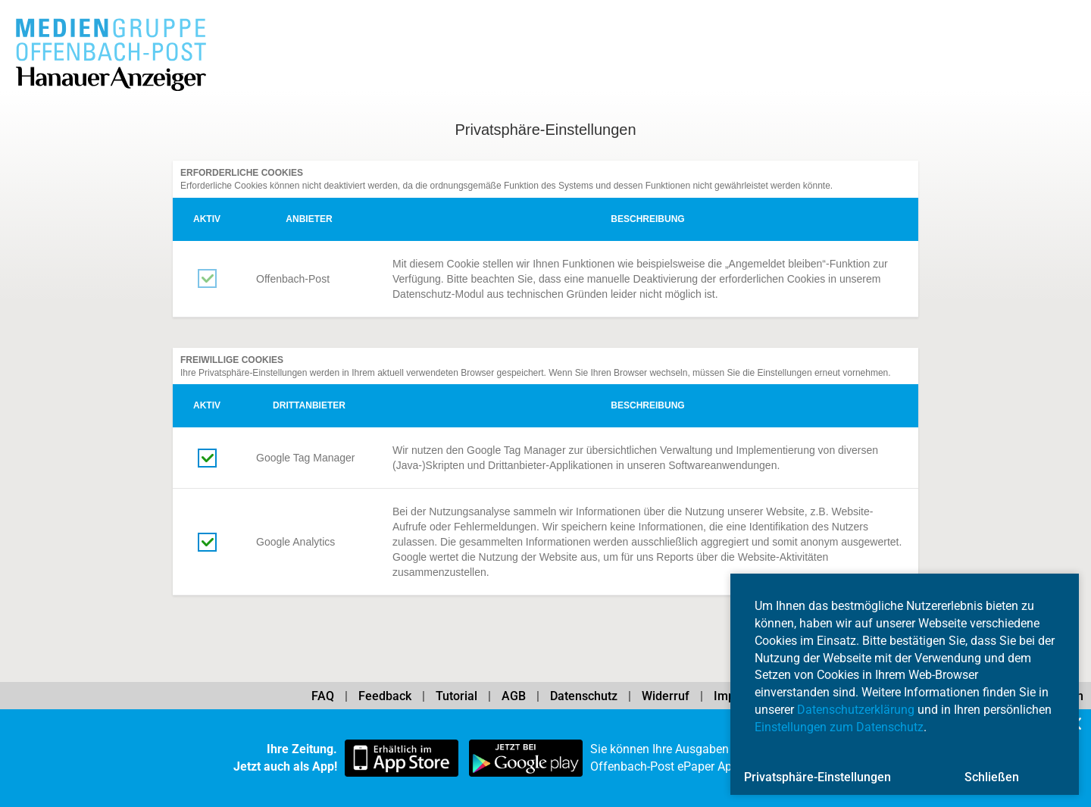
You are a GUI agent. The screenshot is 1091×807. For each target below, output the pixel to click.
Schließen (991, 777)
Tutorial (456, 696)
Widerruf (665, 696)
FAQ (322, 696)
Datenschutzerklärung (855, 709)
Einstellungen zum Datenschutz (839, 727)
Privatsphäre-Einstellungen (817, 777)
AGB (514, 696)
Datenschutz (583, 696)
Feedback (384, 696)
